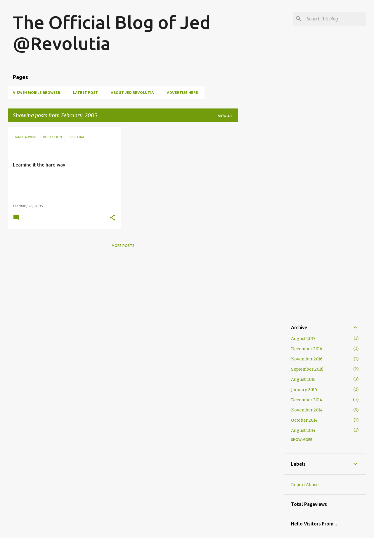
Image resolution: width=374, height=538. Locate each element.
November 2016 (307, 359)
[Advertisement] (261, 214)
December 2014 (306, 399)
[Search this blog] (335, 19)
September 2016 (307, 369)
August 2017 (303, 338)
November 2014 (307, 410)
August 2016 (303, 379)
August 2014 (303, 430)
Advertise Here (182, 92)
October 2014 (304, 420)
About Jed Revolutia (132, 92)
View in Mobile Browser (36, 92)
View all (225, 116)
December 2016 (306, 348)
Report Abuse (304, 484)
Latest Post (85, 92)
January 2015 (304, 389)
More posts (123, 246)
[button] (112, 218)
